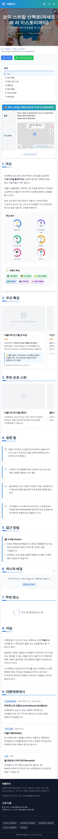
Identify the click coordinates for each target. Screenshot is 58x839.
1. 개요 (7, 74)
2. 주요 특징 (10, 78)
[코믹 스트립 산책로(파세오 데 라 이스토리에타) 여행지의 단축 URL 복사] (18, 51)
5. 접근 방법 (10, 89)
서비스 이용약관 (10, 823)
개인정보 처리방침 (27, 823)
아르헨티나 (7, 49)
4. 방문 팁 (9, 85)
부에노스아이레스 (19, 49)
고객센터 (23, 827)
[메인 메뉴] (54, 4)
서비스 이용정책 (10, 827)
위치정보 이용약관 (46, 823)
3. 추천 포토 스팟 (12, 81)
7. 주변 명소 (9, 96)
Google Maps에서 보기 (43, 146)
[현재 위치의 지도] (44, 4)
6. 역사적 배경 (10, 93)
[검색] (49, 4)
